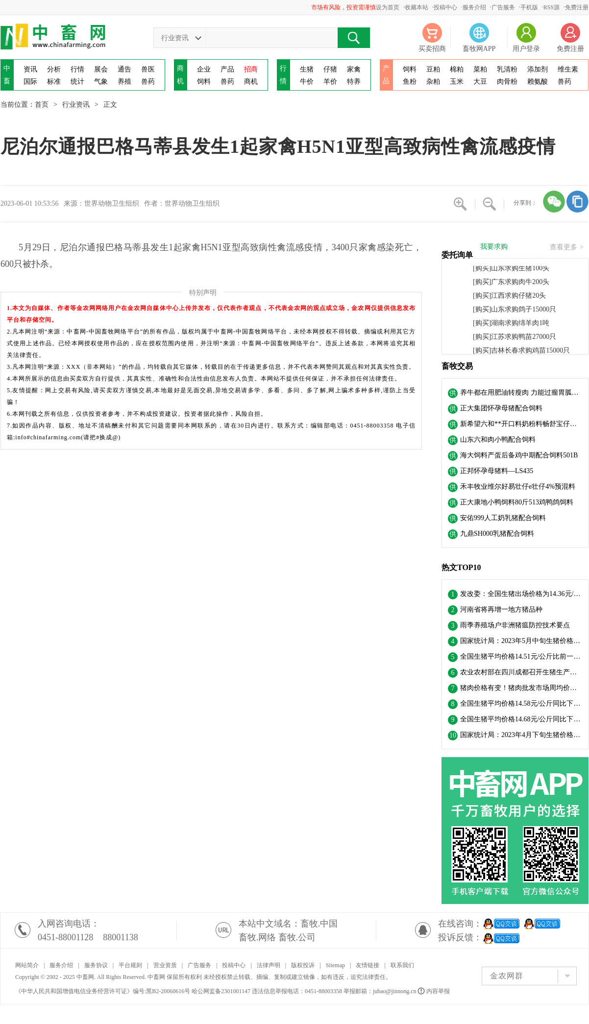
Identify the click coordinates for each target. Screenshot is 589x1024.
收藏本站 (416, 7)
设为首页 (387, 7)
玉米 (457, 81)
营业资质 (165, 965)
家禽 (354, 69)
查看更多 (567, 247)
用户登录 (526, 48)
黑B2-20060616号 (168, 991)
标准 (54, 81)
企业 (204, 69)
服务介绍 (474, 7)
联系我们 (402, 965)
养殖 (124, 81)
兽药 (148, 81)
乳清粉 (507, 69)
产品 (227, 69)
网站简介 (27, 965)
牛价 (307, 81)
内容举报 (434, 991)
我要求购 (494, 246)
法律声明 (268, 965)
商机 (251, 81)
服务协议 (96, 965)
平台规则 (130, 965)
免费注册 (577, 7)
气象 (101, 81)
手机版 (529, 7)
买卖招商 (432, 48)
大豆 (480, 81)
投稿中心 (445, 7)
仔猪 (330, 69)
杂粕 (433, 81)
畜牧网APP (479, 48)
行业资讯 (76, 104)
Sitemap (335, 965)
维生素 (568, 69)
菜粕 (480, 69)
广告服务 (503, 7)
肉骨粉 (507, 81)
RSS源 (551, 7)
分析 (54, 69)
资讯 (30, 69)
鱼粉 (410, 81)
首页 (42, 104)
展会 (101, 69)
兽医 (148, 69)
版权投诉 (303, 965)
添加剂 (537, 69)
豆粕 (433, 69)
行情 (77, 69)
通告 (124, 69)
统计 (77, 81)
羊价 (330, 81)
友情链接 (367, 965)
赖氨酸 (537, 81)
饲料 (204, 81)
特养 (354, 81)
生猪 (307, 69)
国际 (30, 81)
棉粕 (457, 69)
